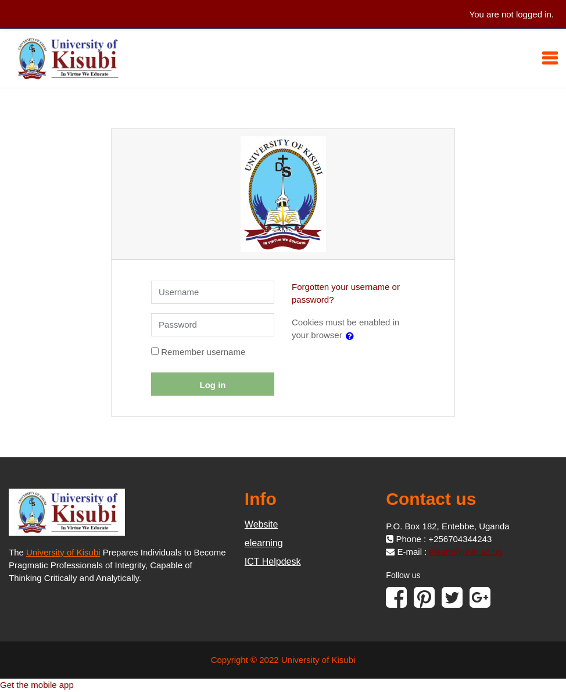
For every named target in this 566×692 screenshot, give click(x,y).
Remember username (203, 352)
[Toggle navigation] (549, 58)
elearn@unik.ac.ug (465, 552)
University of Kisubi (63, 552)
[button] (352, 336)
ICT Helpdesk (273, 561)
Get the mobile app (37, 685)
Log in (213, 385)
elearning (264, 543)
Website (261, 524)
